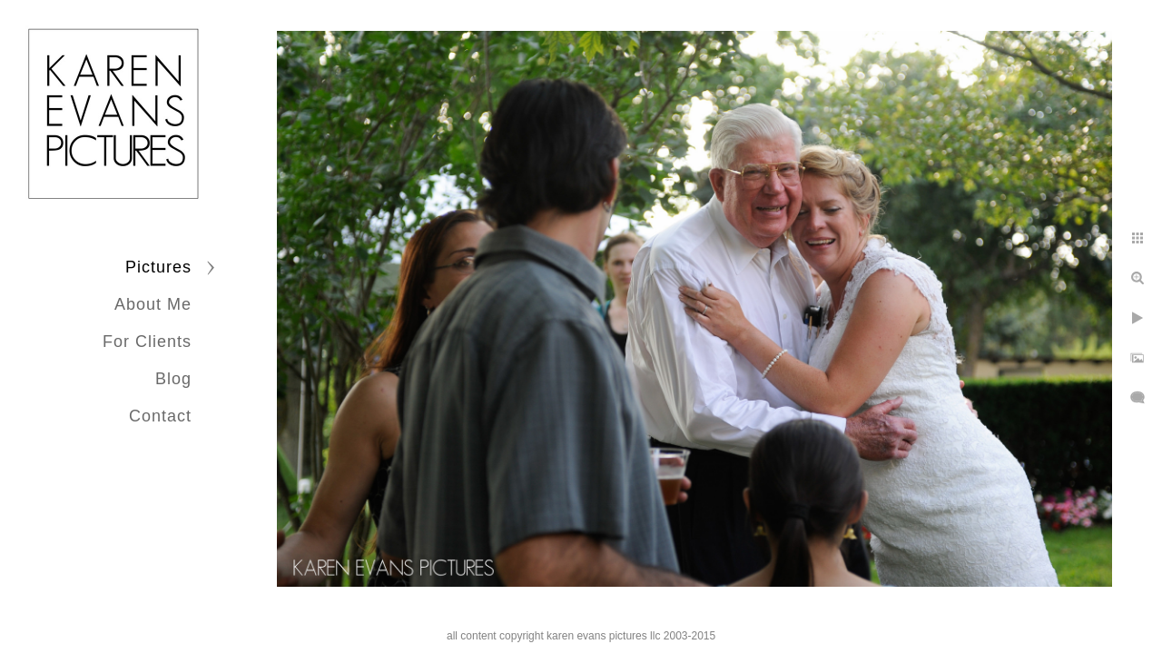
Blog (173, 379)
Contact (160, 416)
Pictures (158, 267)
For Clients (147, 341)
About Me (153, 304)
